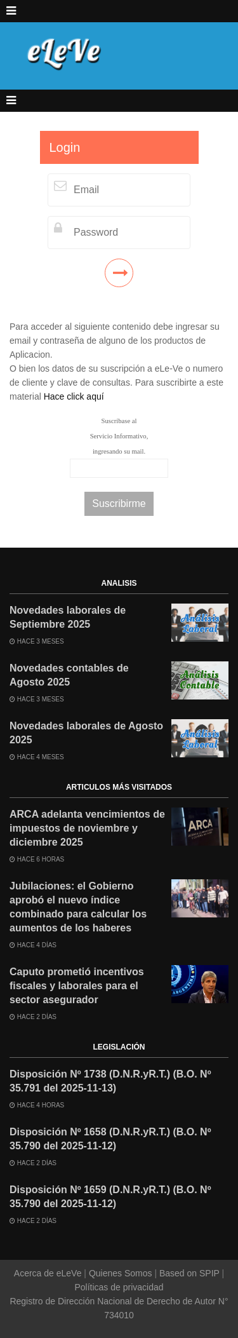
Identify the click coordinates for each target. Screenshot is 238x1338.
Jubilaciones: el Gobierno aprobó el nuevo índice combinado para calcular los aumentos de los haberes (78, 907)
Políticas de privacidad (118, 1287)
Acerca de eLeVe (49, 1273)
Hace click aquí (74, 396)
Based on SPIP (189, 1273)
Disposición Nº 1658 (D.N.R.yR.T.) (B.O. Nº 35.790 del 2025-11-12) (110, 1138)
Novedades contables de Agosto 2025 (69, 675)
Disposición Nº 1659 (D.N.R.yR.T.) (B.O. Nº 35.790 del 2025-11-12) (110, 1196)
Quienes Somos (120, 1273)
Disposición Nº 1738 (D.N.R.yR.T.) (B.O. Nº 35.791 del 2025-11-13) (110, 1081)
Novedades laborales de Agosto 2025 (86, 732)
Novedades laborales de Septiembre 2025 (68, 617)
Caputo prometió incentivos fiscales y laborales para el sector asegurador (77, 985)
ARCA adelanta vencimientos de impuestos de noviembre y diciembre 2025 (87, 828)
